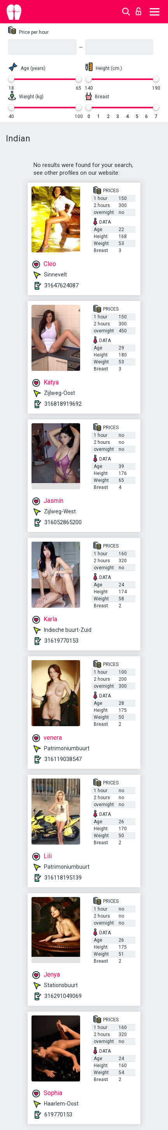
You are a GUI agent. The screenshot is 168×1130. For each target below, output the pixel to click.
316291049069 (63, 996)
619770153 (58, 1114)
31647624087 (61, 285)
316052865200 (63, 522)
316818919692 (63, 403)
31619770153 (61, 640)
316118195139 (63, 877)
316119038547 (63, 759)
